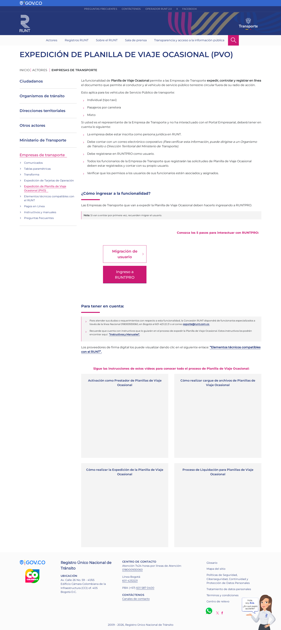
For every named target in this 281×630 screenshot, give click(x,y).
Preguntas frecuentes (100, 8)
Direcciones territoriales (42, 110)
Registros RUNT (76, 40)
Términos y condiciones (222, 595)
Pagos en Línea (34, 206)
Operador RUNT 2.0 (158, 8)
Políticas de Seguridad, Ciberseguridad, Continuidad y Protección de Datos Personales (228, 579)
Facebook (189, 8)
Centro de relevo (218, 601)
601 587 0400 (145, 587)
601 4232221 (130, 580)
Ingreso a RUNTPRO (125, 275)
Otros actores (32, 125)
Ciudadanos (31, 81)
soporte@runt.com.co (196, 324)
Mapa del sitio (216, 568)
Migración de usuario (124, 254)
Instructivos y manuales (40, 212)
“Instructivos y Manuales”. (124, 334)
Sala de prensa (136, 40)
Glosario (212, 562)
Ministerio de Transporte (43, 140)
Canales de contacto (136, 599)
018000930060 (132, 569)
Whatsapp (209, 610)
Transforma (31, 174)
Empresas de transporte (42, 155)
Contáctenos (131, 8)
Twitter (217, 613)
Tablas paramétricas (37, 168)
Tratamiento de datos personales (229, 589)
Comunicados (33, 162)
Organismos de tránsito (42, 96)
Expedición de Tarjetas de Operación (49, 180)
